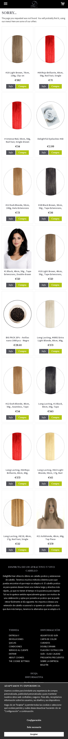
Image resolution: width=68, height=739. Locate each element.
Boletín (44, 664)
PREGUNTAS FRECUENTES (52, 657)
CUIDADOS (45, 642)
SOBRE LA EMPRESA (49, 661)
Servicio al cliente (18, 650)
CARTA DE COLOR (48, 639)
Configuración (34, 720)
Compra (22, 86)
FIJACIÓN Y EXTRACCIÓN (51, 650)
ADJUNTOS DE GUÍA (49, 635)
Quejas (12, 642)
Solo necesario (34, 727)
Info (11, 86)
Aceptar (34, 734)
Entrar (12, 653)
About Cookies (16, 657)
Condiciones (15, 646)
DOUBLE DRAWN (47, 646)
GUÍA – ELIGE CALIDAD (50, 653)
